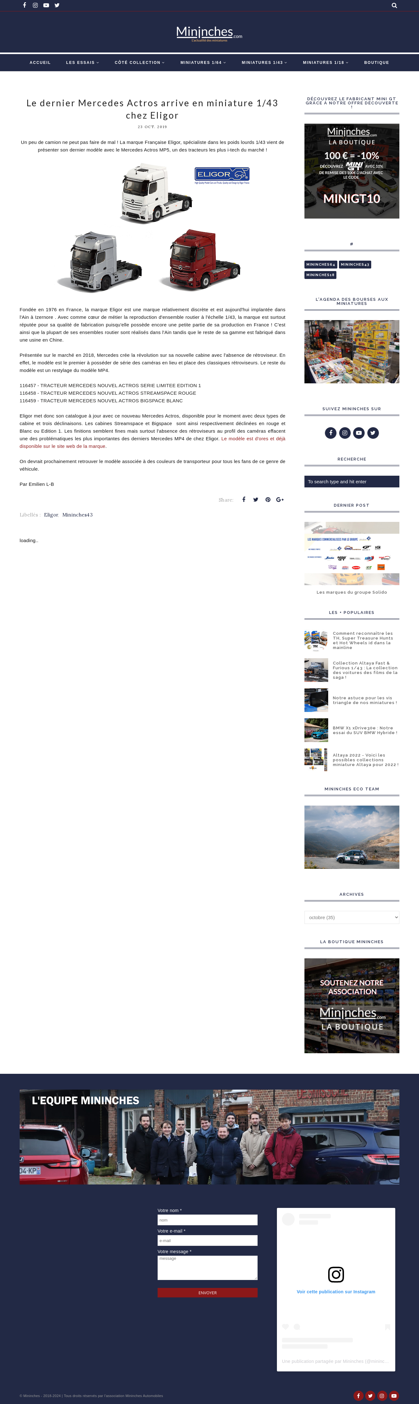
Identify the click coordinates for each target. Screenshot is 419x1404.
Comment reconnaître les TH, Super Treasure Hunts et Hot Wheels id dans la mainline (363, 640)
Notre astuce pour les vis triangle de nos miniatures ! (365, 700)
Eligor (51, 515)
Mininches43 (77, 515)
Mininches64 (320, 265)
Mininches (31, 1396)
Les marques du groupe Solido (352, 592)
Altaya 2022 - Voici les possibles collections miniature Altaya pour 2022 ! (366, 760)
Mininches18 (320, 275)
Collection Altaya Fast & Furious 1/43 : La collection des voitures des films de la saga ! (365, 670)
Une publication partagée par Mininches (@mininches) (337, 1361)
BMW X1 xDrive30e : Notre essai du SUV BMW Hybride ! (365, 730)
